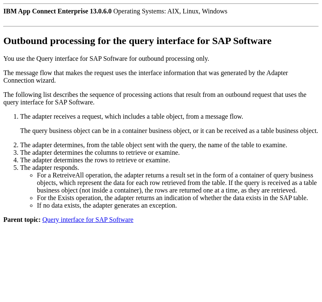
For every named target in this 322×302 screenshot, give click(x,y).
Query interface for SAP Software (87, 219)
